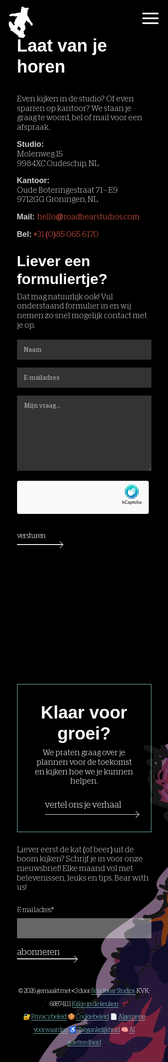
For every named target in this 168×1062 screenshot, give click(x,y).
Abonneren (38, 951)
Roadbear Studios (113, 991)
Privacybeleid (49, 1016)
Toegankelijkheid (98, 1030)
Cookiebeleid (92, 1016)
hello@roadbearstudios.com (88, 217)
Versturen (31, 535)
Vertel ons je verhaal (83, 804)
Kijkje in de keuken (95, 1004)
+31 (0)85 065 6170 (66, 234)
